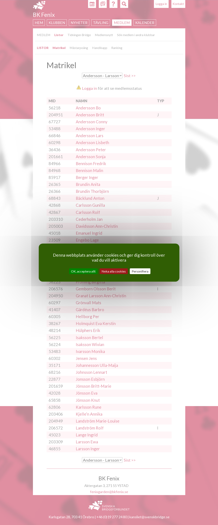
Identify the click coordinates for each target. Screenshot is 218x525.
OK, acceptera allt (83, 271)
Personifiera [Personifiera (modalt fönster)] (140, 271)
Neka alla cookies (114, 271)
